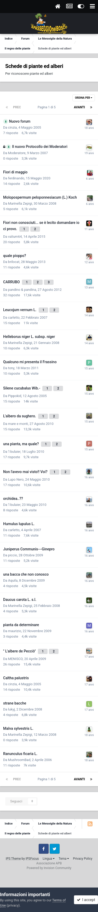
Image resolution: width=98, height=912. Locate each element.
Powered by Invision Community (49, 868)
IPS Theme (13, 858)
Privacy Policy (82, 858)
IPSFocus (32, 858)
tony (11, 368)
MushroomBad (19, 760)
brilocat (14, 262)
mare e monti (18, 424)
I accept (86, 900)
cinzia (12, 127)
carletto (14, 317)
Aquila (13, 580)
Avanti (79, 107)
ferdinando (16, 178)
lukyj (11, 709)
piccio (12, 555)
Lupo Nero (16, 479)
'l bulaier (14, 452)
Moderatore (17, 153)
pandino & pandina (22, 290)
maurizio (14, 631)
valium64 (15, 236)
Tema (64, 858)
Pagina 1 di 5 (47, 107)
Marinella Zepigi (20, 203)
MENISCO (15, 659)
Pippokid (14, 396)
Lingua (49, 858)
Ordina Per (83, 97)
